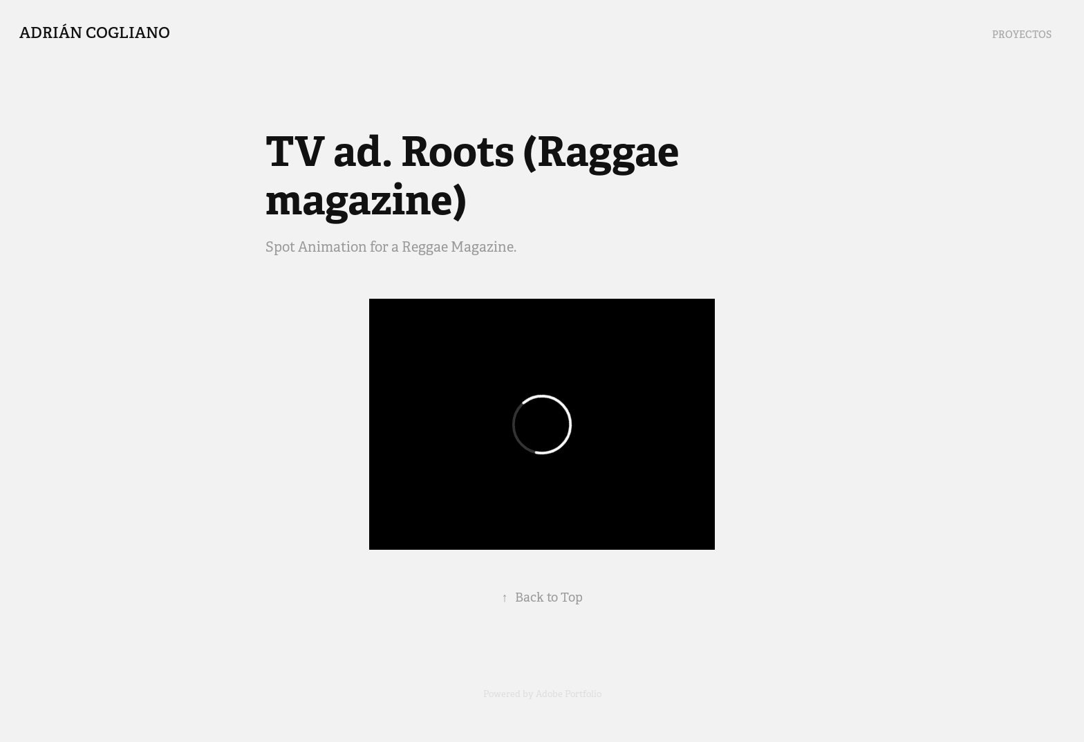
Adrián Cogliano (94, 32)
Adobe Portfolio (568, 694)
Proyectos (1022, 34)
